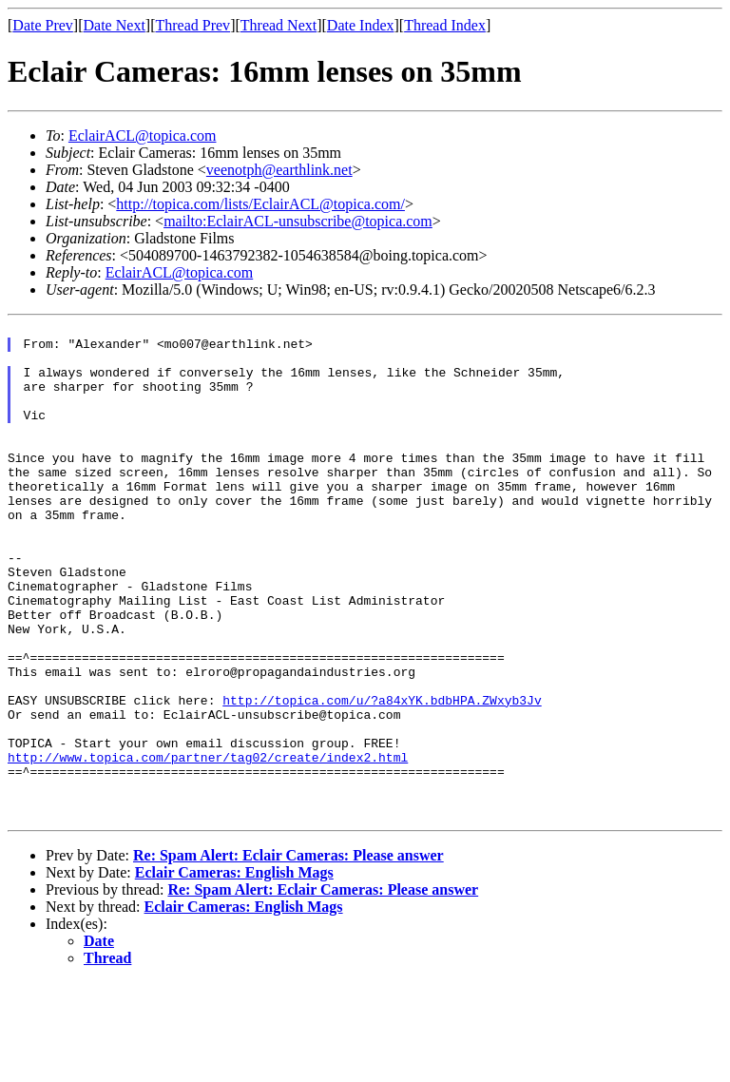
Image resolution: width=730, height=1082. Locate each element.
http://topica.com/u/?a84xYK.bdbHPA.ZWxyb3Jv (381, 776)
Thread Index (445, 25)
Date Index (360, 25)
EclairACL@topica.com (142, 135)
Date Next (114, 25)
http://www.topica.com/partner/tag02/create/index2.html (208, 845)
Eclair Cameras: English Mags (234, 972)
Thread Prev (192, 25)
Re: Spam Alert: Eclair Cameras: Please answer (288, 955)
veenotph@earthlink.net (279, 170)
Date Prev (42, 25)
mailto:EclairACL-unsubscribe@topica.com (297, 221)
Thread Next (278, 25)
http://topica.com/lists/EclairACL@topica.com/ (260, 204)
